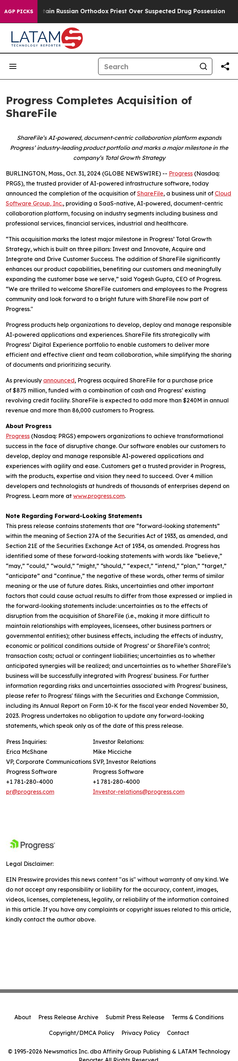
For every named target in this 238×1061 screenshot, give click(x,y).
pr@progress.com (30, 791)
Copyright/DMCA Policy (81, 1032)
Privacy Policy (140, 1032)
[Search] (146, 66)
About (22, 1017)
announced (59, 380)
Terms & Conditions (198, 1017)
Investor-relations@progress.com (138, 791)
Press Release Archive (68, 1017)
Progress (181, 173)
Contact (178, 1032)
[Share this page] (225, 66)
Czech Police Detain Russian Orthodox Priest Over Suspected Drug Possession (119, 11)
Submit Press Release (135, 1017)
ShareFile (150, 193)
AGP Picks (18, 11)
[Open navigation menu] (13, 66)
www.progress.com (99, 495)
